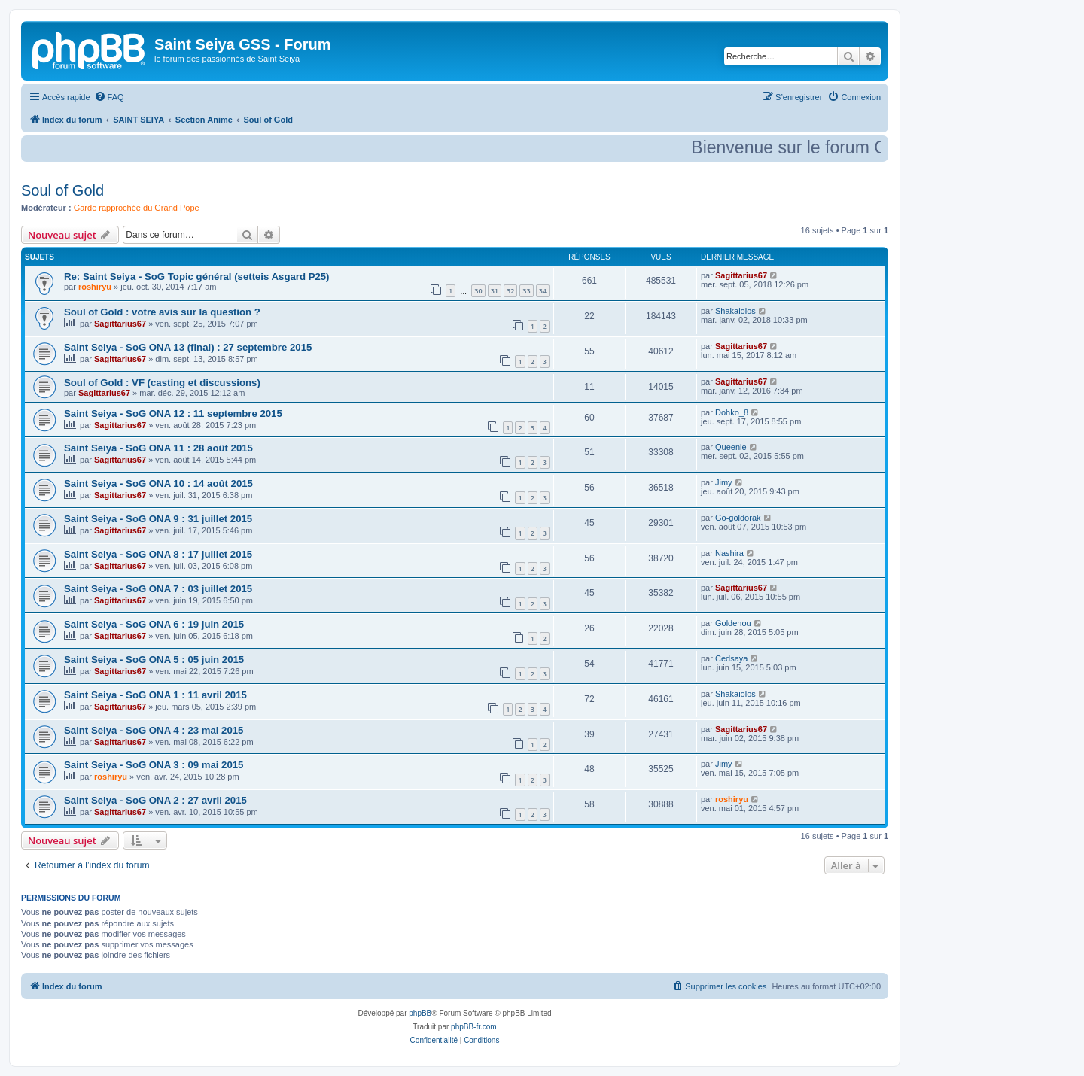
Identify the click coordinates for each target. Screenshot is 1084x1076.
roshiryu (94, 286)
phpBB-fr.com (474, 1027)
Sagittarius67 (741, 275)
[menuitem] (109, 97)
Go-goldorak (738, 517)
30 (478, 291)
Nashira (729, 553)
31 (494, 291)
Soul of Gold (62, 190)
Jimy (723, 482)
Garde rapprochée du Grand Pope (136, 207)
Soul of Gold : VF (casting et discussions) (162, 382)
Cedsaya (731, 658)
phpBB (420, 1013)
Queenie (731, 446)
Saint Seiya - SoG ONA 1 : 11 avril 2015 (155, 695)
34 (543, 291)
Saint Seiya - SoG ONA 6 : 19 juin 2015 (154, 624)
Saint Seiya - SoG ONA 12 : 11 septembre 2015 (173, 413)
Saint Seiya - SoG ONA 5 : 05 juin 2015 (154, 659)
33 (526, 291)
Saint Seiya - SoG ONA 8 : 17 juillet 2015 (158, 554)
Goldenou (733, 623)
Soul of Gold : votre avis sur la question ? (162, 312)
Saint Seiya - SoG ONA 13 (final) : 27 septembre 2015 (188, 347)
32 (510, 291)
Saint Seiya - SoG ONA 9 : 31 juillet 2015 (158, 518)
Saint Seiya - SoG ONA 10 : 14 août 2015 (158, 483)
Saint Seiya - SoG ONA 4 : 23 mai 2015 (153, 730)
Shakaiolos (735, 310)
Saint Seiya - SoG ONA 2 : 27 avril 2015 (155, 800)
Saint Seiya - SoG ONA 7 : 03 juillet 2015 (158, 588)
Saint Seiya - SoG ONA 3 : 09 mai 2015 (153, 765)
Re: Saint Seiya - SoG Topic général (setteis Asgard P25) (197, 276)
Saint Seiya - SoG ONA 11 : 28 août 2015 (158, 448)
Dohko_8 (731, 412)
